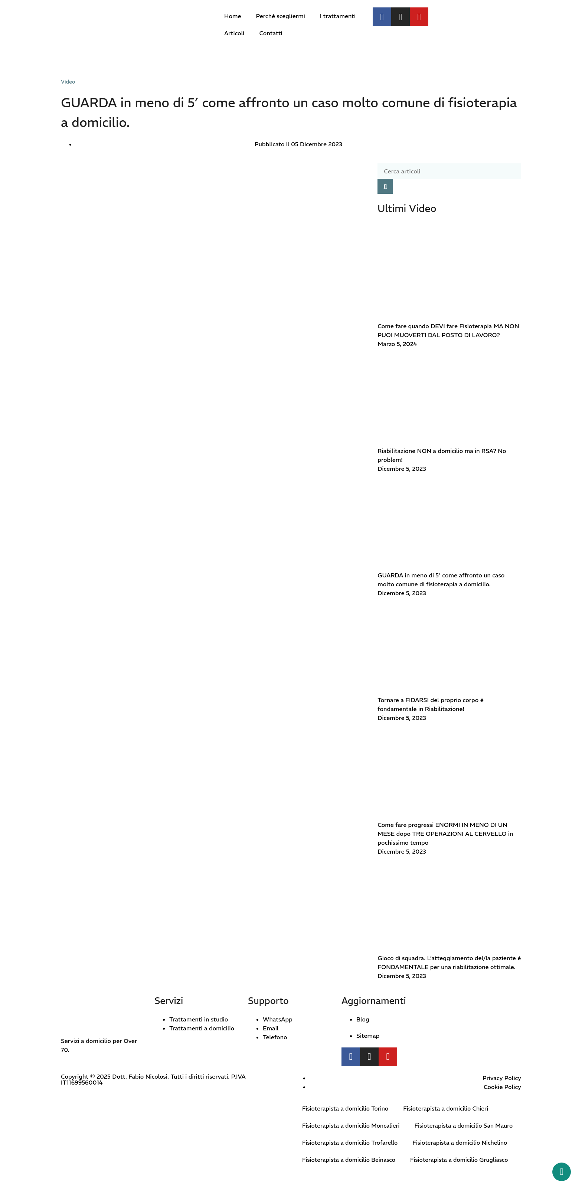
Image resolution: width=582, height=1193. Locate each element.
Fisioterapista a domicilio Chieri (449, 1108)
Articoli (234, 33)
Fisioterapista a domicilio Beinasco (350, 1177)
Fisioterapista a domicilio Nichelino (464, 1160)
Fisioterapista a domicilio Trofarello (351, 1160)
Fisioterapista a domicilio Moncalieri (352, 1126)
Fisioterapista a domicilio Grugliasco (463, 1177)
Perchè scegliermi (280, 16)
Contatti (270, 33)
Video (68, 81)
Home (232, 16)
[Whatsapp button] (561, 1172)
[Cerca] (385, 186)
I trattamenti (338, 16)
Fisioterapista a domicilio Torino (346, 1108)
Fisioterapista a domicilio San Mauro (352, 1143)
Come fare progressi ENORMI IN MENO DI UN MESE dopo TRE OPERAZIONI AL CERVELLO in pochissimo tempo (445, 833)
